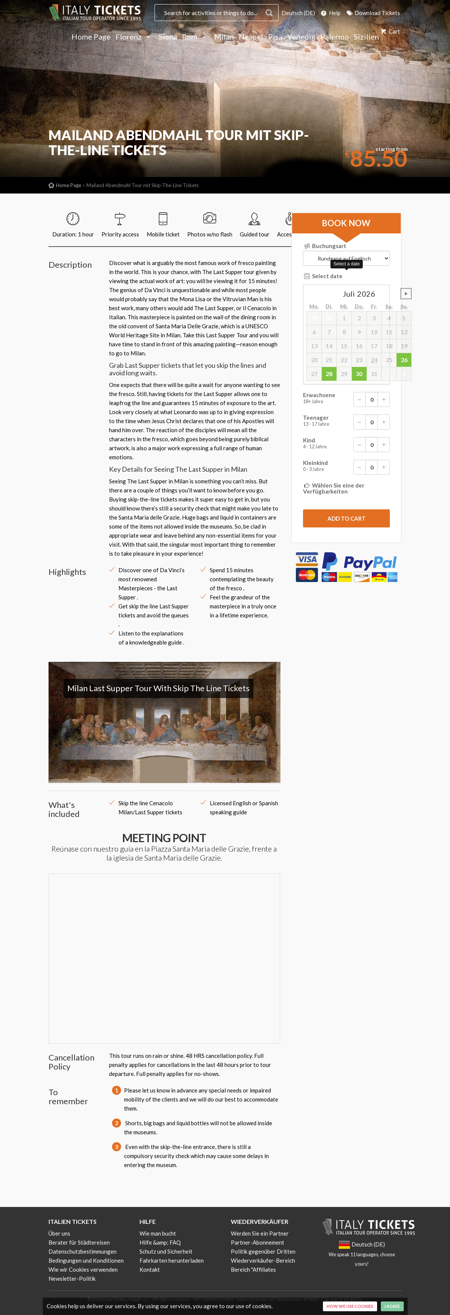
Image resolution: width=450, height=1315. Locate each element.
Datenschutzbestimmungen (82, 1251)
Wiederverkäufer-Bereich (263, 1260)
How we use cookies (350, 1306)
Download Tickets (372, 12)
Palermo (334, 37)
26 (404, 359)
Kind (346, 444)
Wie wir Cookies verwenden (83, 1269)
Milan (224, 37)
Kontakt (149, 1269)
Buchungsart (324, 246)
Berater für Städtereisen (79, 1242)
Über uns (59, 1233)
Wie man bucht (157, 1233)
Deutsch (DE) (298, 12)
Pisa (275, 37)
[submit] (346, 518)
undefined (406, 293)
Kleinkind (346, 467)
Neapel (251, 37)
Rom (195, 37)
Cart (390, 31)
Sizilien (366, 37)
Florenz (134, 37)
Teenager (346, 422)
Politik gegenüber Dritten (263, 1251)
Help (330, 12)
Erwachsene (346, 399)
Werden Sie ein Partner (260, 1233)
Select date (322, 276)
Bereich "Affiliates (253, 1269)
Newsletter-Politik (71, 1278)
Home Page (91, 37)
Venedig (301, 37)
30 (359, 373)
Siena (168, 37)
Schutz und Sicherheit (165, 1251)
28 (329, 373)
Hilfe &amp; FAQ (160, 1242)
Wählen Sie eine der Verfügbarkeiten (333, 488)
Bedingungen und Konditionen (86, 1260)
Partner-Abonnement (257, 1242)
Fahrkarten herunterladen (171, 1260)
